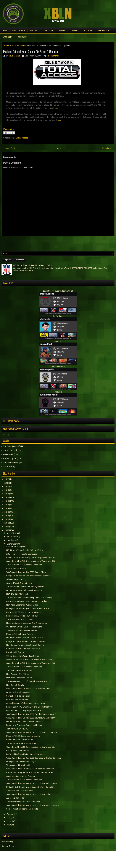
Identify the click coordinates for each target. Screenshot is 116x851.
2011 (7, 519)
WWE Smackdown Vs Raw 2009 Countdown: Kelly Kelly (30, 769)
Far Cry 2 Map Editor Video (17, 750)
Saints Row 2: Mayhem (16, 546)
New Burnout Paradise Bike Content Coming (25, 645)
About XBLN (7, 36)
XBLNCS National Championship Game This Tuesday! (29, 598)
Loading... (6, 434)
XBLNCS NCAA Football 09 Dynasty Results (25, 587)
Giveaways (34, 30)
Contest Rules (8, 846)
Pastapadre (9, 129)
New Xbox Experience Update (19, 678)
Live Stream (48, 30)
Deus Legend (14, 56)
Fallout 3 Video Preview (16, 568)
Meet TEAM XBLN (18, 30)
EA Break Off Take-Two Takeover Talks (23, 648)
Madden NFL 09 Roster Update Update (23, 736)
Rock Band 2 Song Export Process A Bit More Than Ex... (30, 772)
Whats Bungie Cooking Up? (18, 579)
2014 (7, 508)
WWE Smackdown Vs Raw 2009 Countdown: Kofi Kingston (31, 732)
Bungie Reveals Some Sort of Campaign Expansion (28, 576)
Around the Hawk (10, 462)
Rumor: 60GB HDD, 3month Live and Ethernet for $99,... (29, 707)
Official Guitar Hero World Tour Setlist (22, 656)
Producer (58, 392)
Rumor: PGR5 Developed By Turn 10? (22, 616)
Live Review (8, 454)
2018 (7, 494)
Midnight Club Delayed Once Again (21, 761)
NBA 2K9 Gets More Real (17, 594)
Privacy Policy (7, 841)
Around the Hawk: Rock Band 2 (19, 670)
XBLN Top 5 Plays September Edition (22, 554)
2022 (7, 479)
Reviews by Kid (9, 458)
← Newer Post (8, 148)
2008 (7, 530)
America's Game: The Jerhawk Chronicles (24, 565)
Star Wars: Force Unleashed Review (21, 630)
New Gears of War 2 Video (17, 674)
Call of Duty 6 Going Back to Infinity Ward (24, 627)
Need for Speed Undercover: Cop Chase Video (26, 623)
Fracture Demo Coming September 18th (23, 710)
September (12, 544)
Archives (20, 260)
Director (58, 341)
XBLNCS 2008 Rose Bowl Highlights (21, 743)
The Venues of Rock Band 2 (18, 765)
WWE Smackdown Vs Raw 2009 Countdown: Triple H (29, 689)
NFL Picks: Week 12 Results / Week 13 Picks (32, 265)
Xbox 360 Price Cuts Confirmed (19, 791)
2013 (7, 512)
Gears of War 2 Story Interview (19, 583)
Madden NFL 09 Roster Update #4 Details (24, 612)
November (11, 536)
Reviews (75, 30)
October (10, 540)
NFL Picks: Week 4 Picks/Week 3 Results (24, 590)
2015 (7, 505)
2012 (7, 516)
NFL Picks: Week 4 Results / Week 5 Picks (24, 550)
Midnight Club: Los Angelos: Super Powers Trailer (27, 608)
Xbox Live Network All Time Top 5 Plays (23, 802)
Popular (7, 260)
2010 (7, 523)
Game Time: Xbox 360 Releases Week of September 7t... (30, 747)
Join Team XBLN (103, 30)
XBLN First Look (10, 450)
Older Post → (108, 148)
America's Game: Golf (15, 798)
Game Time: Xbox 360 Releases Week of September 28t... (31, 561)
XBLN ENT (7, 466)
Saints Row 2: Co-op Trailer (18, 696)
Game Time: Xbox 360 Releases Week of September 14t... (31, 663)
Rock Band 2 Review (15, 652)
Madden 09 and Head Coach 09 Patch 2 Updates (30, 51)
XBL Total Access (18, 45)
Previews (62, 30)
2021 (7, 483)
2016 (7, 501)
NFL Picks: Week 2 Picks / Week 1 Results (24, 721)
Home (5, 30)
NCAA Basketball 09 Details (18, 692)
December (11, 533)
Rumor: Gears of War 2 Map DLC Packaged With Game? (30, 557)
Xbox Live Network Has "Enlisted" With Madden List (28, 681)
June (9, 821)
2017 (7, 497)
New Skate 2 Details (15, 685)
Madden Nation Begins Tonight (19, 634)
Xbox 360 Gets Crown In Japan (19, 619)
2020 (7, 486)
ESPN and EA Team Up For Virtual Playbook (25, 754)
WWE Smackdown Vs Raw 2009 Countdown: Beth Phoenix (31, 783)
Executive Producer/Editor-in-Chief (58, 291)
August (10, 814)
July (8, 817)
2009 (7, 526)
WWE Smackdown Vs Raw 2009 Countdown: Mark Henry (30, 718)
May (9, 825)
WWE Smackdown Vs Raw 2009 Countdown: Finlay (28, 794)
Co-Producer (58, 316)
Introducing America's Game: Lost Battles (24, 725)
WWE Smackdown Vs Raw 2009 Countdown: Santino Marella (32, 805)
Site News (88, 30)
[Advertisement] (37, 243)
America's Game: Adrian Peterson (20, 776)
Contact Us (22, 36)
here (55, 108)
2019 (7, 490)
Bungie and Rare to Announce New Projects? (25, 641)
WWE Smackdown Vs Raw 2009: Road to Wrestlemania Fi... (32, 714)
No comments (53, 56)
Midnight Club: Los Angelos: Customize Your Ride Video (30, 787)
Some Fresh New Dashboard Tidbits (22, 809)
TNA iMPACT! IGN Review (17, 729)
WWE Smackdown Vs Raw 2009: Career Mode (26, 572)
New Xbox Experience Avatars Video (22, 605)
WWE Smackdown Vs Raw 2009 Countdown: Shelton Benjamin (33, 758)
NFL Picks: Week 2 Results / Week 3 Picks (24, 637)
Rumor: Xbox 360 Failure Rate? (19, 739)
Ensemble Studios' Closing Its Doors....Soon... (26, 703)
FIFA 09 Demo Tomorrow (17, 700)
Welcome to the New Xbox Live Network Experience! (29, 659)
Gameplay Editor (58, 366)
